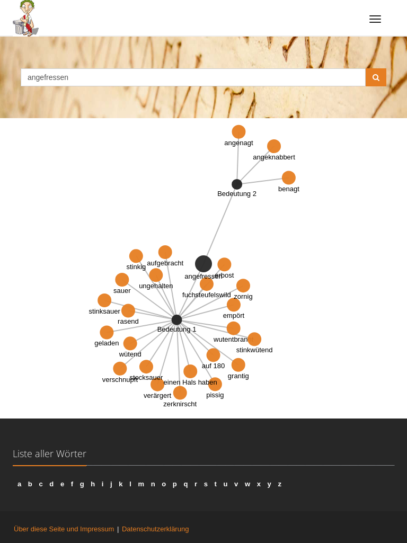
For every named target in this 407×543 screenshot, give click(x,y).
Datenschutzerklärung (155, 529)
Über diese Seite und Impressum (64, 529)
